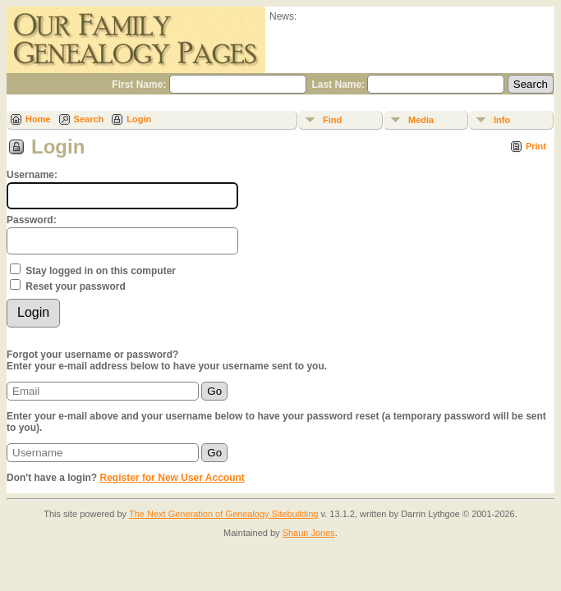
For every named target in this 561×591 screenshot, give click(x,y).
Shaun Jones (309, 533)
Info (502, 120)
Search (89, 119)
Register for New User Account (172, 477)
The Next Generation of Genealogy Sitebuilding (224, 514)
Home (38, 119)
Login (138, 119)
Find (332, 120)
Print (536, 146)
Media (421, 120)
